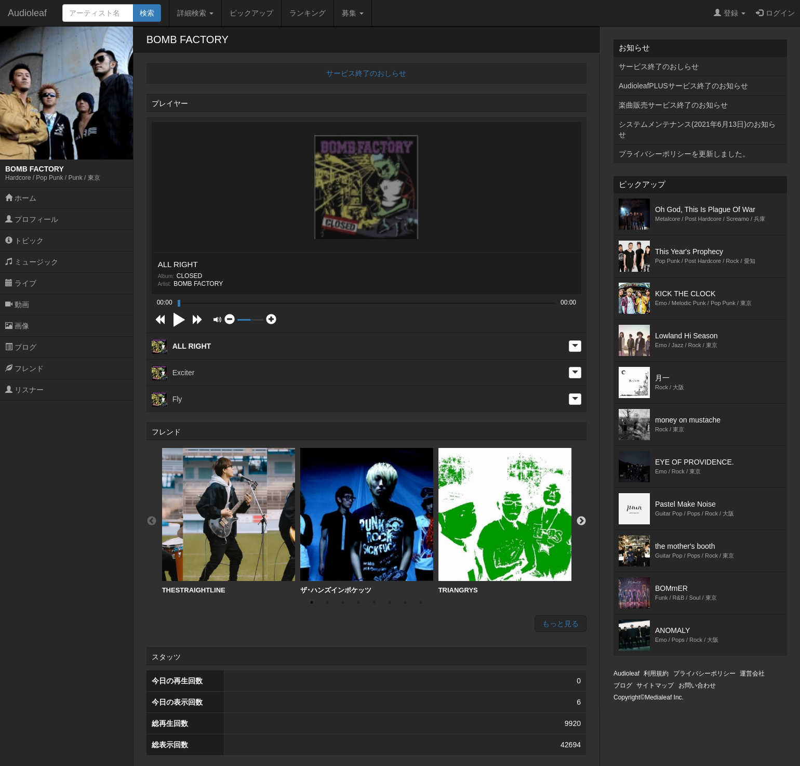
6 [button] (389, 602)
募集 (353, 13)
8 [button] (421, 602)
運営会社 (752, 673)
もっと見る (560, 623)
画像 (17, 326)
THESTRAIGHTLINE (228, 521)
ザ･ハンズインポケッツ (366, 521)
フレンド (24, 368)
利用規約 (656, 673)
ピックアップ (251, 13)
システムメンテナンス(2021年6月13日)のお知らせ (697, 129)
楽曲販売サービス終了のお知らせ (673, 105)
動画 (17, 304)
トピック (24, 240)
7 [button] (405, 602)
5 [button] (374, 602)
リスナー (24, 390)
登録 (729, 13)
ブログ (20, 347)
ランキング (307, 13)
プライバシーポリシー (704, 673)
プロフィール (31, 219)
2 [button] (327, 602)
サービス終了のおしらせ (366, 73)
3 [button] (343, 602)
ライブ (20, 283)
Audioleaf (27, 13)
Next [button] (581, 521)
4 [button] (358, 602)
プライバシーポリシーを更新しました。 (684, 154)
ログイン (775, 13)
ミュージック (31, 262)
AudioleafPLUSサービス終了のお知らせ (683, 86)
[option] (228, 521)
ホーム (20, 198)
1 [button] (311, 602)
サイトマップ (655, 685)
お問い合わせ (697, 685)
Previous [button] (151, 521)
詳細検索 (195, 13)
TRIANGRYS (504, 521)
